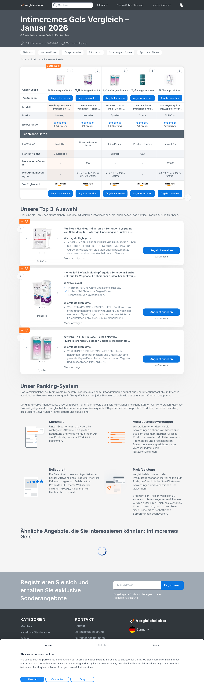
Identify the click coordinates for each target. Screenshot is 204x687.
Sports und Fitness (149, 52)
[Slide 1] (42, 307)
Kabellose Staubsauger (35, 632)
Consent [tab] (47, 645)
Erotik (34, 59)
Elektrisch (28, 52)
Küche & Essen (49, 52)
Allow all (32, 679)
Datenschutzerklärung (89, 631)
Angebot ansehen (60, 98)
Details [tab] (102, 645)
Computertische (73, 52)
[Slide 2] (44, 307)
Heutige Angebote (161, 5)
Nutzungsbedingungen (90, 638)
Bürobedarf (95, 52)
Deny (82, 679)
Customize (57, 679)
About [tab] (156, 645)
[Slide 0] (39, 307)
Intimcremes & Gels (52, 59)
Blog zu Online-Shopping (130, 5)
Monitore (26, 626)
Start (23, 59)
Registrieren (172, 585)
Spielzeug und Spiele (120, 52)
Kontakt (80, 626)
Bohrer (24, 638)
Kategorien (102, 5)
